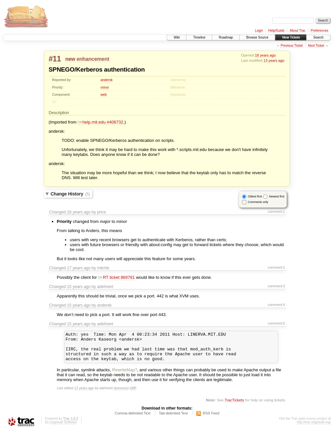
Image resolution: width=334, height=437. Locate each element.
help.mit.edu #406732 (100, 122)
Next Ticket (316, 45)
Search (318, 37)
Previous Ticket (292, 45)
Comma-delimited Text (132, 419)
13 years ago (274, 60)
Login (259, 30)
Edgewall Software (63, 428)
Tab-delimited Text (173, 419)
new (70, 59)
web (103, 94)
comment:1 (276, 211)
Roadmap (226, 37)
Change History (70, 193)
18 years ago (265, 55)
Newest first (276, 196)
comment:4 (276, 305)
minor (104, 87)
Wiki (177, 37)
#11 (55, 59)
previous (121, 394)
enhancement (93, 59)
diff (133, 394)
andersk (106, 80)
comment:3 (276, 286)
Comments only (258, 202)
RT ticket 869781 (116, 277)
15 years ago (78, 286)
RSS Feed (211, 419)
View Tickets (291, 37)
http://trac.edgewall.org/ (314, 428)
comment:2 (276, 267)
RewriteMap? (124, 375)
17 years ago (78, 267)
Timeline (199, 37)
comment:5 (276, 323)
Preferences (319, 30)
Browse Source (257, 37)
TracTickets (234, 406)
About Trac (297, 30)
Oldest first (255, 196)
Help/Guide (276, 30)
